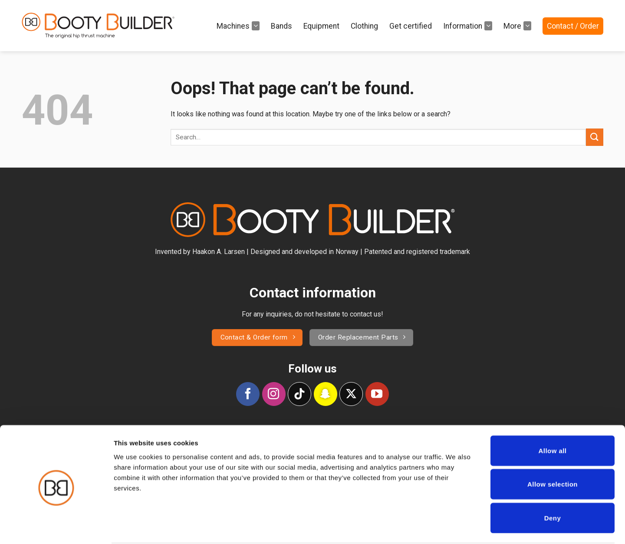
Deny (552, 484)
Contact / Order (573, 26)
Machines (238, 25)
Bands (281, 26)
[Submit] (594, 137)
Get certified (410, 26)
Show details (455, 527)
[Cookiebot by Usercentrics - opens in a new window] (56, 527)
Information (467, 25)
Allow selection (552, 451)
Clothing (364, 26)
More (517, 25)
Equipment (321, 26)
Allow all (553, 417)
